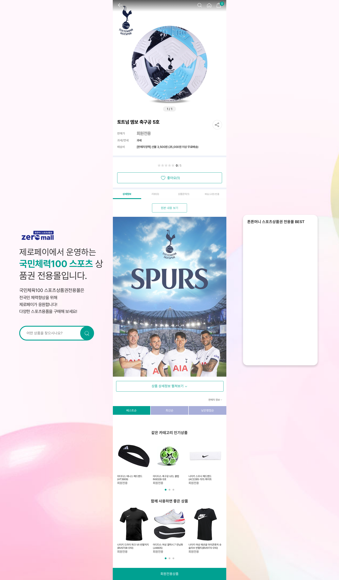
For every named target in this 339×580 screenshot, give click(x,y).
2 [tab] (170, 491)
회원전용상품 (169, 574)
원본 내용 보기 (169, 208)
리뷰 (155, 194)
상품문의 (183, 194)
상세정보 (127, 194)
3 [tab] (174, 491)
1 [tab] (166, 491)
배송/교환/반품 (212, 194)
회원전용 (144, 133)
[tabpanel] (134, 462)
